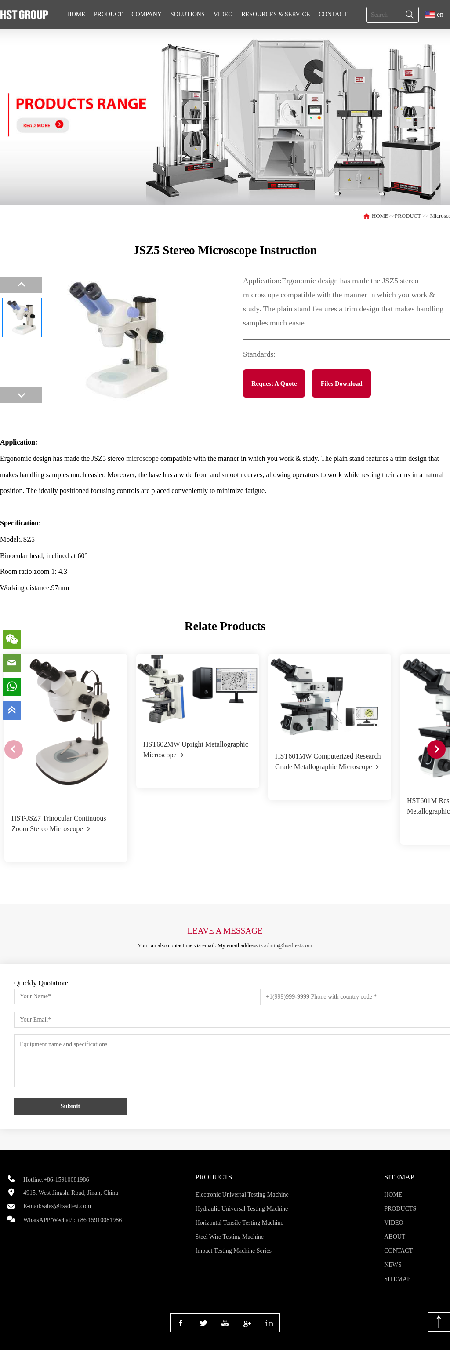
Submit (70, 1105)
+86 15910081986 (99, 1220)
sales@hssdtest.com (66, 1206)
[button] (436, 749)
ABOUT (394, 1236)
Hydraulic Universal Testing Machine (242, 1208)
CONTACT (333, 14)
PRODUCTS (400, 1208)
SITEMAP (397, 1279)
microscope (142, 458)
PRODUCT (108, 14)
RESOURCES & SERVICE (275, 14)
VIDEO (223, 14)
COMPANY (146, 14)
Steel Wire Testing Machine (230, 1236)
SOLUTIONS (188, 14)
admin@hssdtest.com (288, 945)
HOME (76, 14)
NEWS (393, 1265)
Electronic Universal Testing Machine (242, 1194)
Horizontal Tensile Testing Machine (239, 1222)
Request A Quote (274, 383)
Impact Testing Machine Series (234, 1251)
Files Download (342, 383)
